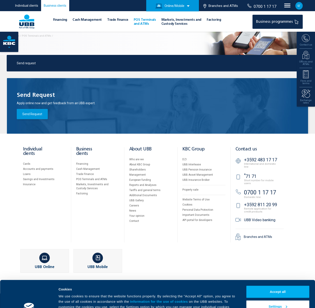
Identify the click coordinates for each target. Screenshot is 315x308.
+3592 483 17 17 (260, 159)
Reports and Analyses (142, 185)
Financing (60, 19)
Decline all (277, 296)
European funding (140, 179)
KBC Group (193, 149)
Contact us (246, 149)
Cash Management (87, 19)
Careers (134, 205)
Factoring (214, 19)
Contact (134, 221)
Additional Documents (143, 195)
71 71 (250, 176)
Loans (27, 174)
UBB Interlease (191, 164)
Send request (26, 63)
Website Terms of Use (196, 199)
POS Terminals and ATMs (91, 179)
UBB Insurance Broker (196, 179)
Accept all (278, 266)
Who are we (136, 159)
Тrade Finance (117, 19)
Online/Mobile (169, 6)
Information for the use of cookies (159, 276)
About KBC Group (139, 164)
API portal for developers (197, 220)
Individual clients (26, 5)
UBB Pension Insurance (197, 169)
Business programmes (278, 21)
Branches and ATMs (220, 6)
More (62, 299)
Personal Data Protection (197, 209)
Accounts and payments (38, 169)
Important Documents (195, 214)
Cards (26, 163)
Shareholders (137, 169)
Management (137, 174)
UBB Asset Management (197, 174)
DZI (184, 159)
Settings (278, 281)
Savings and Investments (38, 179)
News (132, 210)
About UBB (140, 149)
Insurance (29, 184)
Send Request (32, 114)
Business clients (55, 5)
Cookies (187, 204)
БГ (299, 5)
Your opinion (136, 215)
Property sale (190, 189)
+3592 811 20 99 (260, 204)
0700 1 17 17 (261, 6)
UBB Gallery (136, 200)
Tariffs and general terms (145, 190)
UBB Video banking (259, 220)
